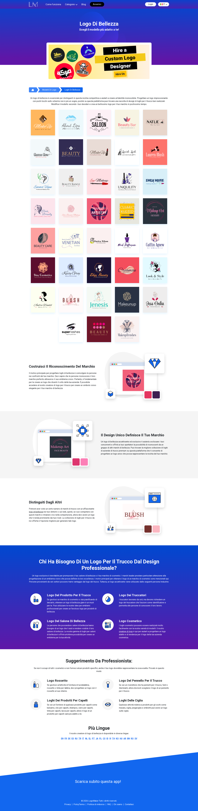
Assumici (97, 4)
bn (128, 738)
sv (136, 738)
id (107, 738)
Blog (83, 4)
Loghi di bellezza (72, 90)
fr (66, 738)
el (90, 738)
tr (80, 738)
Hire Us (120, 74)
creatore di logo (126, 631)
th (113, 738)
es (72, 738)
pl (100, 738)
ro (132, 738)
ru (76, 738)
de (69, 738)
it (162, 4)
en (62, 738)
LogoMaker (93, 801)
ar (124, 738)
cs (104, 738)
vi (110, 738)
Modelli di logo (49, 90)
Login (150, 4)
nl (86, 738)
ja (97, 738)
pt (93, 738)
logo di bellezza (36, 512)
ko (117, 738)
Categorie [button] (70, 4)
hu (121, 738)
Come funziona (53, 4)
